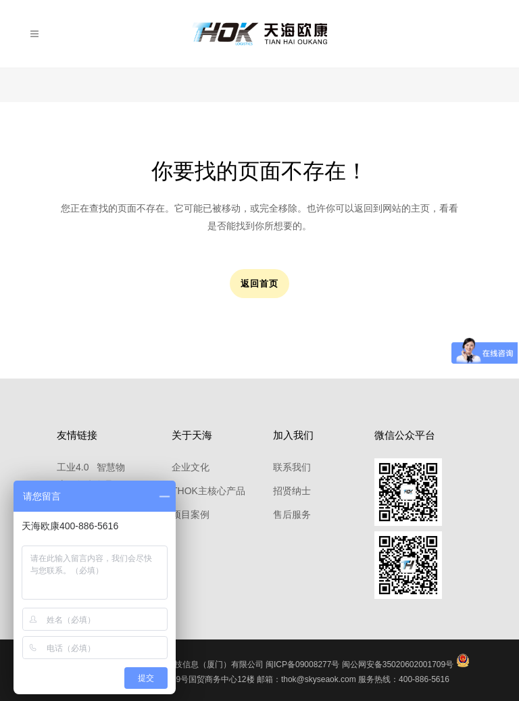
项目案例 (190, 514)
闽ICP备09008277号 (302, 664)
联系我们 (292, 467)
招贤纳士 (292, 490)
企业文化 (190, 467)
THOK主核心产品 (208, 490)
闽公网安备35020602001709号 (397, 664)
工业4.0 (73, 467)
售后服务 (292, 514)
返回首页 (259, 284)
